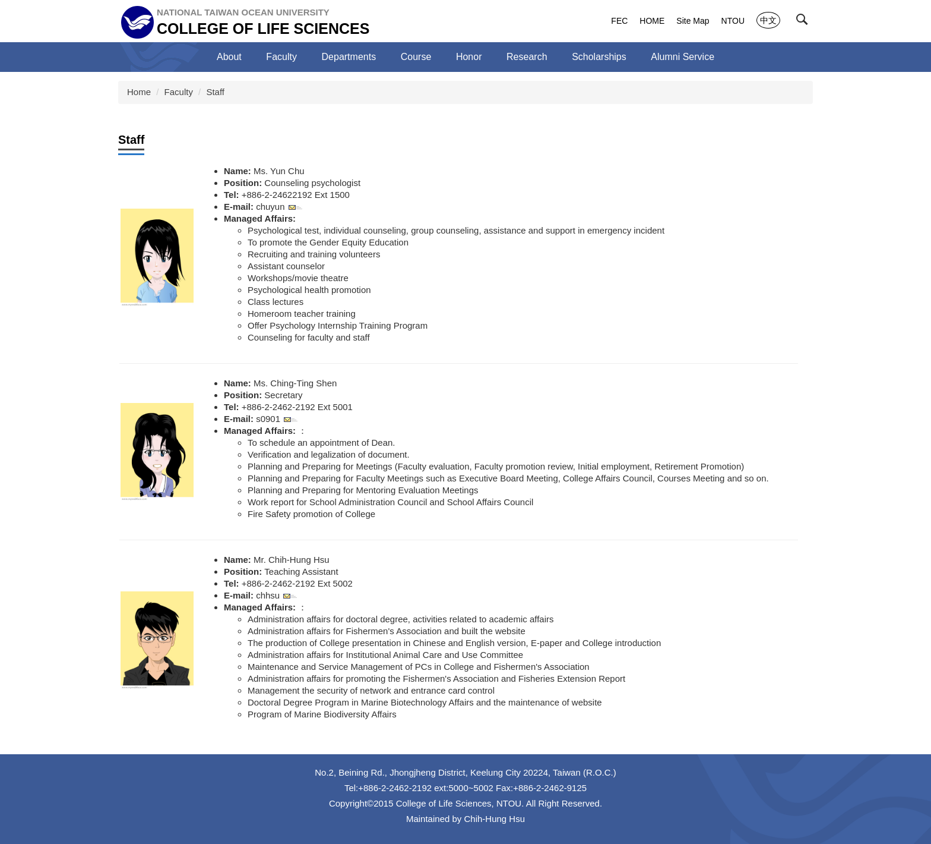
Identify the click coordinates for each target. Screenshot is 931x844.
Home (139, 92)
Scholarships (599, 57)
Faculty (178, 92)
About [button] (229, 57)
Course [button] (416, 57)
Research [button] (526, 57)
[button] (804, 22)
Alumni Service (682, 57)
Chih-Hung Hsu (494, 819)
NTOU (733, 21)
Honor (469, 57)
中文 (768, 20)
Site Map (692, 21)
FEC (619, 21)
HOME (651, 21)
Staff (215, 92)
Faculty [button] (281, 57)
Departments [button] (349, 57)
